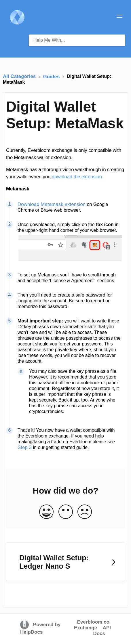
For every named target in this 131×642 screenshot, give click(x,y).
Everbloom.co (93, 622)
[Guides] (52, 76)
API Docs (102, 630)
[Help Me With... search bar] (77, 40)
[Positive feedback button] (46, 512)
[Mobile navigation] (119, 17)
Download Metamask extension (52, 204)
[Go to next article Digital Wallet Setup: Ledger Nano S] (65, 562)
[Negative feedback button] (85, 512)
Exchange (85, 627)
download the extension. (77, 176)
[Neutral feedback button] (66, 512)
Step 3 (25, 447)
